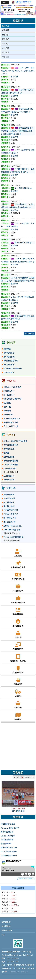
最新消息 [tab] (5, 25)
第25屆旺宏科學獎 (21, 188)
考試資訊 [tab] (5, 43)
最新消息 (14, 76)
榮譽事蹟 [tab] (5, 30)
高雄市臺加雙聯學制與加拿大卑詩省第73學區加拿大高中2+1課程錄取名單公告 (17, 131)
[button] (5, 2)
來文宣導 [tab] (5, 52)
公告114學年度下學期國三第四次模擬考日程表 (17, 298)
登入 (3, 934)
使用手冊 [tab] (5, 57)
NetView (24, 971)
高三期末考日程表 (21, 242)
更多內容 (27, 777)
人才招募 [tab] (5, 48)
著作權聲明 (6, 926)
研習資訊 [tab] (5, 39)
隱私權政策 (6, 922)
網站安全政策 (6, 930)
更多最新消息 (29, 333)
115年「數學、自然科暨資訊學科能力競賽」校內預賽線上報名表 (17, 70)
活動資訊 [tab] (5, 34)
